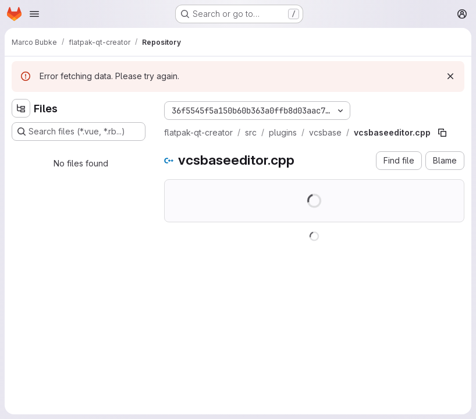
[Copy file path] (442, 132)
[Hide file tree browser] (21, 108)
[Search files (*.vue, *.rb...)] (78, 131)
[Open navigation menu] (34, 14)
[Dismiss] (450, 76)
